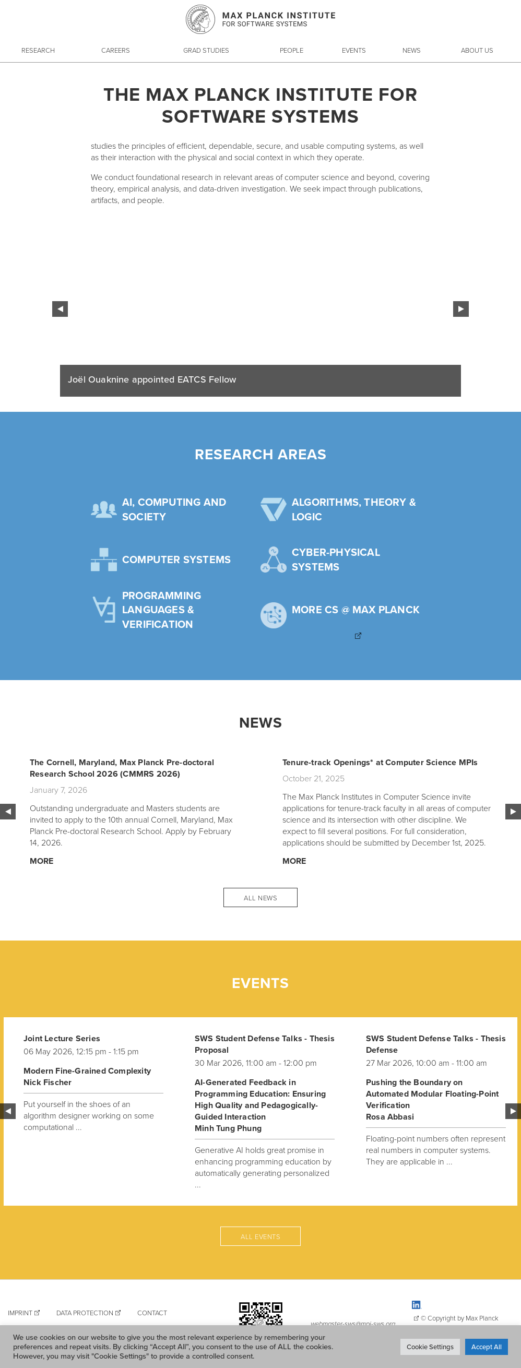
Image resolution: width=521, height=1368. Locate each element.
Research (38, 50)
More (41, 861)
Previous (60, 309)
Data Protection (84, 1312)
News (411, 50)
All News (260, 897)
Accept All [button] (486, 1346)
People (291, 50)
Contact (152, 1312)
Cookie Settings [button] (430, 1346)
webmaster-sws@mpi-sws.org (353, 1323)
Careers (115, 50)
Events (354, 50)
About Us (477, 50)
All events (260, 1236)
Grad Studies (206, 50)
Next (461, 309)
